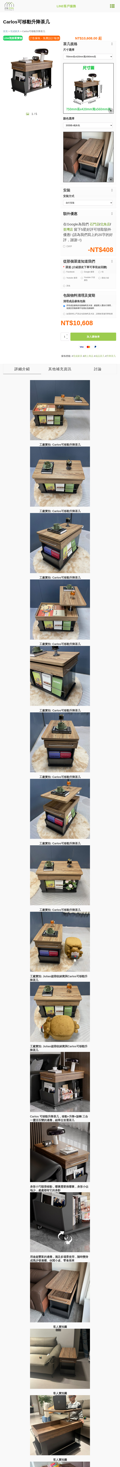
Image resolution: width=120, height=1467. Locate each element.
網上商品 (88, 356)
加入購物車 (93, 336)
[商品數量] (65, 337)
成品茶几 (100, 356)
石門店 (95, 224)
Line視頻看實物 (13, 38)
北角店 (106, 224)
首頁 (5, 31)
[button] (88, 44)
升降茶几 (111, 356)
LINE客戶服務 (66, 6)
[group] (31, 72)
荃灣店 (68, 229)
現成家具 (15, 31)
